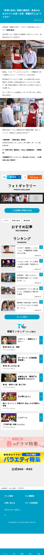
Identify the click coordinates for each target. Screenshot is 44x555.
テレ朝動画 (29, 496)
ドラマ (6, 220)
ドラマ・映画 (12, 488)
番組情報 (26, 220)
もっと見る (22, 317)
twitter (14, 475)
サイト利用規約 (31, 503)
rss (29, 475)
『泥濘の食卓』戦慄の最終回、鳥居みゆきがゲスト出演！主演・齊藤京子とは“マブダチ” (22, 488)
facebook (22, 475)
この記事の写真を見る (22, 210)
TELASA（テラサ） (29, 157)
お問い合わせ (9, 503)
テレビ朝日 (8, 496)
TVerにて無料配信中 (27, 150)
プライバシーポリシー (12, 512)
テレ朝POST (22, 3)
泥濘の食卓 (10, 30)
